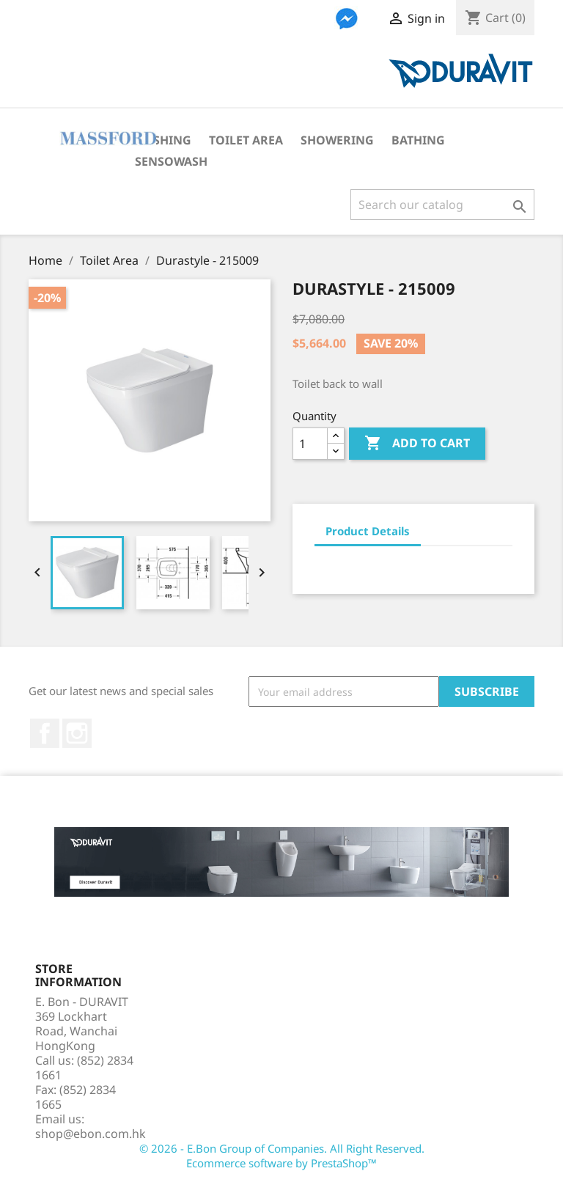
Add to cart (417, 443)
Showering (337, 140)
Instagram (77, 733)
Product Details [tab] (367, 531)
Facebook (44, 733)
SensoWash (171, 161)
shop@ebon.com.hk (90, 1134)
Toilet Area (246, 140)
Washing (163, 140)
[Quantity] (310, 443)
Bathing (418, 140)
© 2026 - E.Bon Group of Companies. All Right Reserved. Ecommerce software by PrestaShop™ (281, 1155)
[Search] (442, 204)
